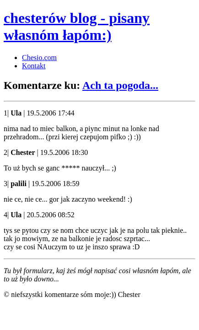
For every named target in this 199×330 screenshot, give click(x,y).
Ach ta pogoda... (120, 85)
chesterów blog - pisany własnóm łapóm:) (77, 26)
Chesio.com (39, 57)
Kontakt (34, 66)
